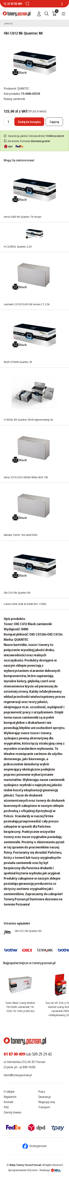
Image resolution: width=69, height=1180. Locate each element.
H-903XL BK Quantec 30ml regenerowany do (28, 419)
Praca (41, 1092)
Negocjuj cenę (46, 1102)
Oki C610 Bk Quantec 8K (17, 592)
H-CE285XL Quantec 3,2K (18, 246)
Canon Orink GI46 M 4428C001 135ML (25, 604)
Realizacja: (50, 1170)
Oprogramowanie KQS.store (23, 1170)
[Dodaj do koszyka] (29, 121)
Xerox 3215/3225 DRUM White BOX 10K (26, 477)
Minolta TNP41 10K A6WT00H (20, 535)
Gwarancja (44, 1097)
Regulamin (10, 1097)
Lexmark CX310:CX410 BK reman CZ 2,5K (27, 304)
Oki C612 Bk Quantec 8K (28, 931)
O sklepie (9, 1092)
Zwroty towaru (12, 1112)
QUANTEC (23, 88)
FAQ (6, 1107)
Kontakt (8, 1102)
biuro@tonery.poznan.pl (18, 1075)
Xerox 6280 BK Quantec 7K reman (22, 216)
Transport (44, 1107)
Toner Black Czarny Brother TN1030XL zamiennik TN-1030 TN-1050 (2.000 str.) (20, 1007)
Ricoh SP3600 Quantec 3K (18, 362)
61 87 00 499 (14, 4)
